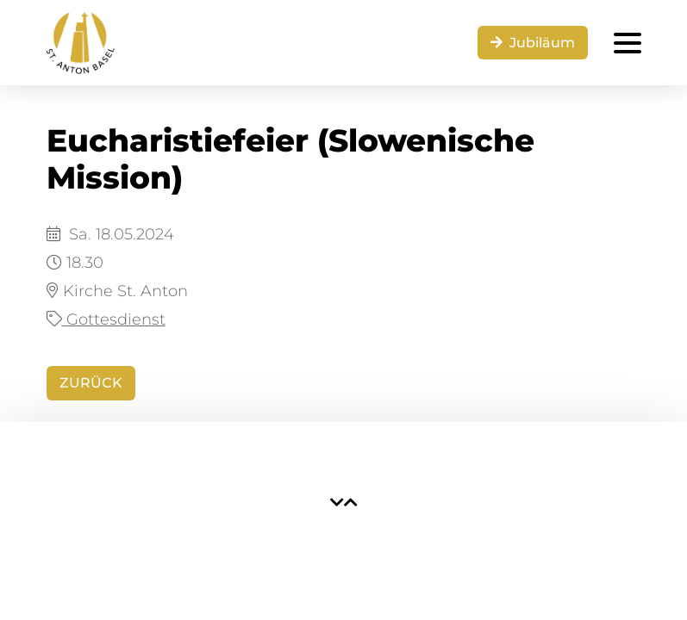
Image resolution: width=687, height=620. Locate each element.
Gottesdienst (106, 319)
